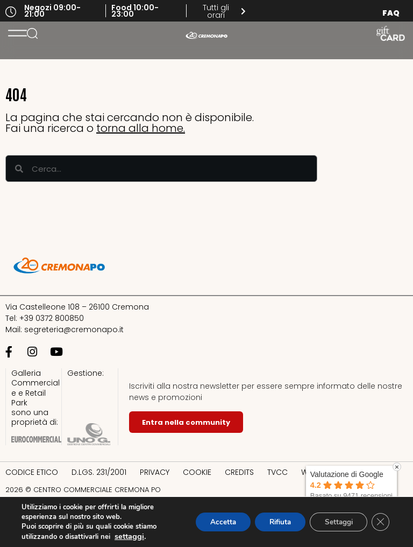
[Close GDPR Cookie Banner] (379, 522)
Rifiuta (272, 522)
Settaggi (335, 522)
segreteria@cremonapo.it (74, 329)
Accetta (210, 522)
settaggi (129, 536)
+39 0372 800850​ (51, 318)
